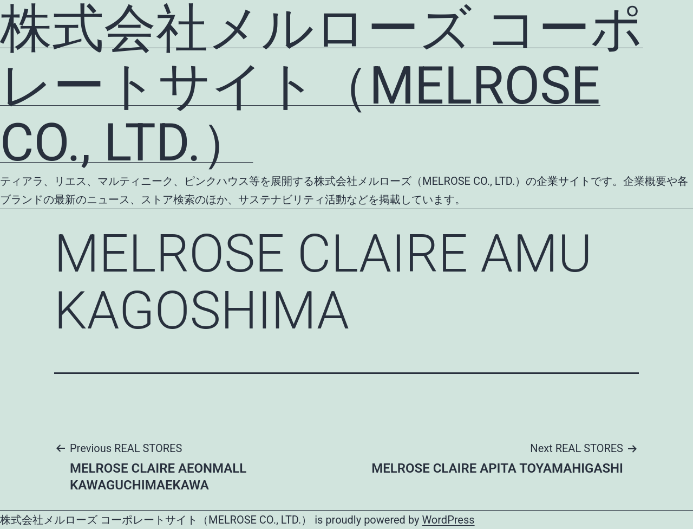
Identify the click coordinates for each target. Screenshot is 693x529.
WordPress (448, 519)
